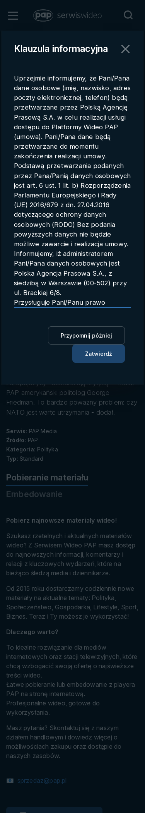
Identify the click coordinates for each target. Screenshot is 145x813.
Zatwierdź (98, 353)
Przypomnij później (86, 335)
